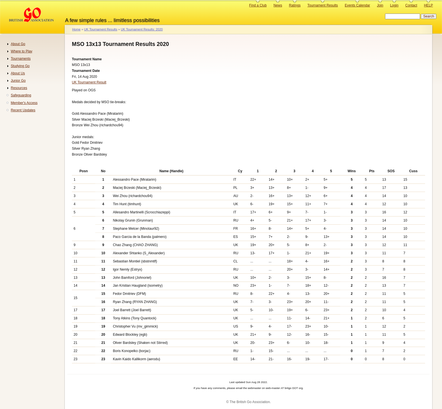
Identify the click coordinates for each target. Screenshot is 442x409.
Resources (19, 88)
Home (76, 29)
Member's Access (24, 103)
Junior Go (18, 81)
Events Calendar (357, 5)
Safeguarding (21, 95)
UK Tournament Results (100, 29)
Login (394, 5)
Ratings (294, 5)
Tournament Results (323, 5)
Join (380, 5)
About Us (18, 73)
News (277, 5)
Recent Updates (23, 110)
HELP (428, 5)
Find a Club (258, 5)
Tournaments (20, 59)
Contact (411, 5)
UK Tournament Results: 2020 (142, 29)
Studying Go (20, 66)
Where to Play (21, 51)
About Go (18, 44)
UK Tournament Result (89, 82)
